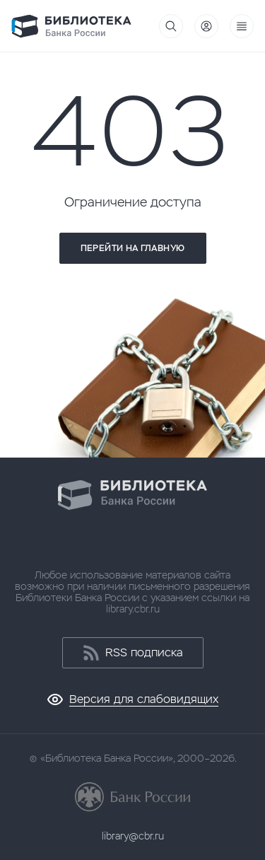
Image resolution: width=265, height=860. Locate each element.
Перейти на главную (132, 248)
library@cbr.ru (133, 836)
